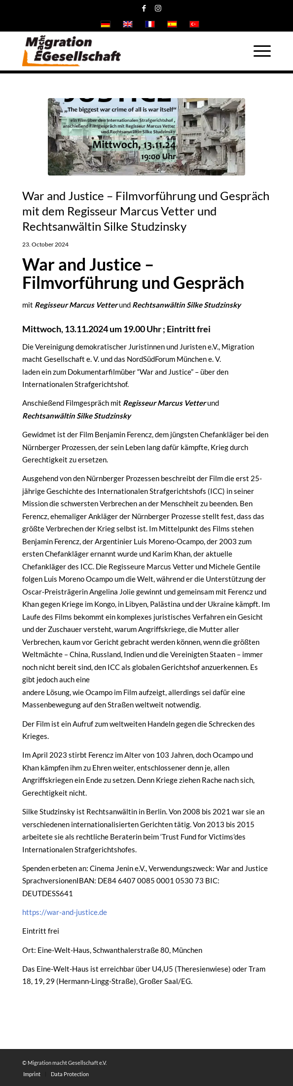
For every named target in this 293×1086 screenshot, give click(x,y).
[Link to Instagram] (158, 8)
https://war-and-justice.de (64, 912)
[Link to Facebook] (144, 8)
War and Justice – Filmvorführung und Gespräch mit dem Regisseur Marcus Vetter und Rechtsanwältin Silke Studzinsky (145, 210)
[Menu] (257, 50)
